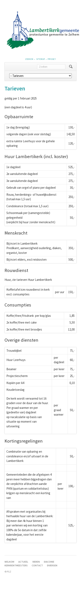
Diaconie (49, 561)
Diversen (52, 565)
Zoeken (29, 59)
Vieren (36, 561)
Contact (37, 565)
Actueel (23, 561)
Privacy (52, 59)
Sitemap (40, 59)
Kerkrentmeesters (16, 565)
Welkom (9, 561)
